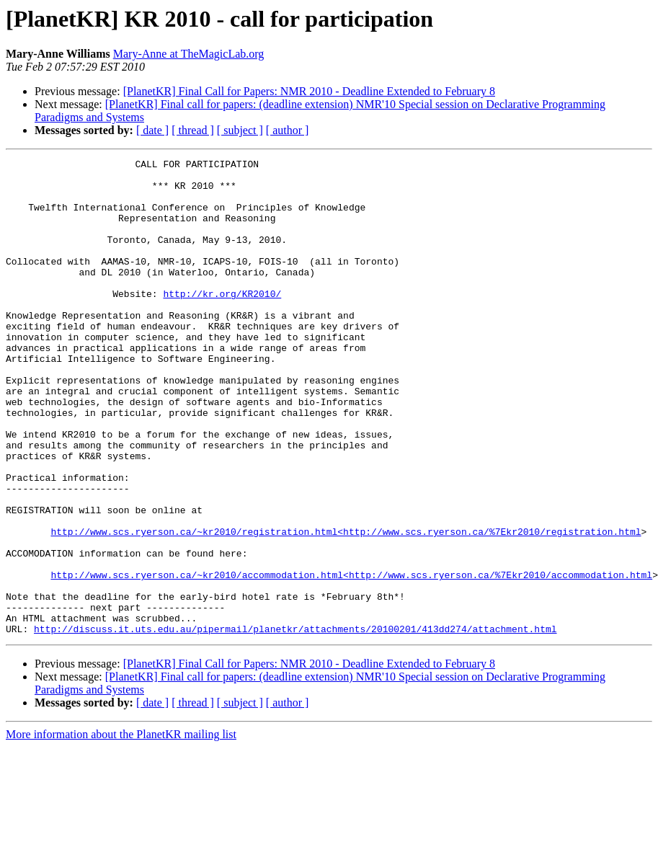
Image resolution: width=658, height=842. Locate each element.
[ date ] (152, 130)
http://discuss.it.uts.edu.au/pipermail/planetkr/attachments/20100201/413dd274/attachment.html (295, 723)
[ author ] (287, 130)
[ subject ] (240, 130)
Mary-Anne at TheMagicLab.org (188, 54)
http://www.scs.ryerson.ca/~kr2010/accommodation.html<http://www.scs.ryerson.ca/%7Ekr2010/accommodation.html (351, 658)
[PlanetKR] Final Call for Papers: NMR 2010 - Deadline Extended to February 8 (309, 91)
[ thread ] (193, 130)
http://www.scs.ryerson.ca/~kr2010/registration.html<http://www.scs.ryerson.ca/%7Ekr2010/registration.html (345, 607)
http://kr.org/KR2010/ (222, 321)
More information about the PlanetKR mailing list (121, 829)
